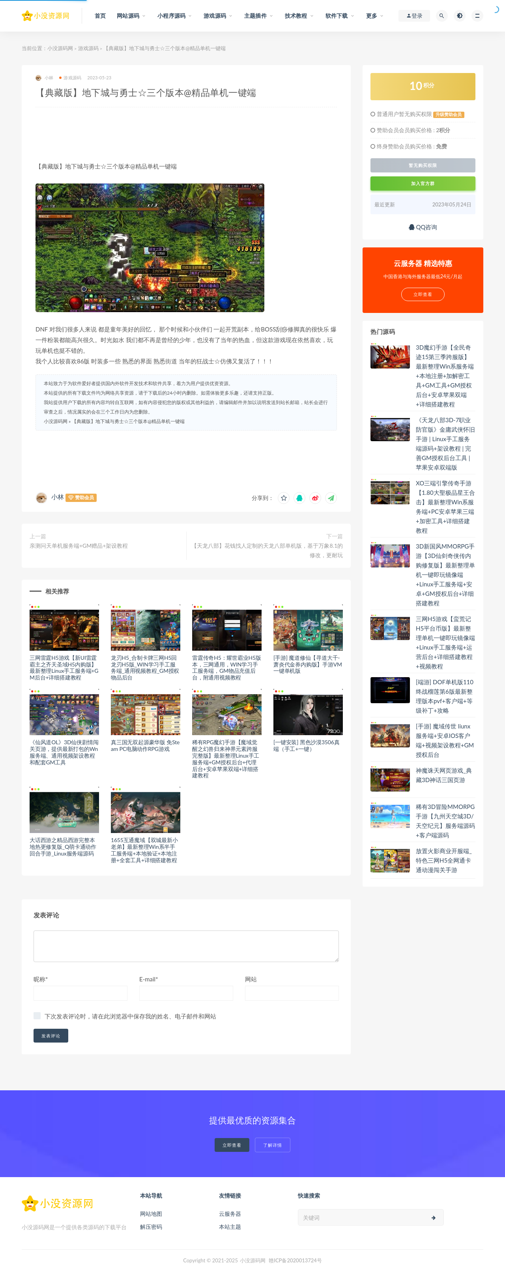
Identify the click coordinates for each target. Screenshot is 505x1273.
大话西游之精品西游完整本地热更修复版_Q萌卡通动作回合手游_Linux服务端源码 (63, 847)
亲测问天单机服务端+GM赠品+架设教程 (79, 545)
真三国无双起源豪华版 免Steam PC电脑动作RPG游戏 (145, 745)
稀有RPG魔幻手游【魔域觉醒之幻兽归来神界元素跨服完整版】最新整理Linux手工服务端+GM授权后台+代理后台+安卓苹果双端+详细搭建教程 (225, 759)
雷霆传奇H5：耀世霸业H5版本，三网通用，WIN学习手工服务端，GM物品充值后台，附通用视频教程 (226, 667)
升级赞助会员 (449, 114)
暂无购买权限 (423, 165)
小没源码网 (60, 48)
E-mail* (148, 979)
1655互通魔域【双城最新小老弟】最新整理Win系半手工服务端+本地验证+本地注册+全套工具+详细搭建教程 (144, 850)
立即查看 (232, 1145)
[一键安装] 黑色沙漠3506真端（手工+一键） (306, 745)
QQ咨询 (423, 226)
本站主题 (230, 1226)
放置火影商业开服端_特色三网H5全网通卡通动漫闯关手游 (444, 860)
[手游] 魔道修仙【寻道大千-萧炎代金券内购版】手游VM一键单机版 (307, 664)
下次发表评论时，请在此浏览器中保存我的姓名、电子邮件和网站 (130, 1016)
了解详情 (272, 1145)
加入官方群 (423, 183)
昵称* (41, 979)
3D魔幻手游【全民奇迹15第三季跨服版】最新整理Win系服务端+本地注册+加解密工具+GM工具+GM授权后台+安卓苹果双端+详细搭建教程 (445, 376)
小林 (44, 78)
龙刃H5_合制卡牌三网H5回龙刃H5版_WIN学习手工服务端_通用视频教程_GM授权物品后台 (145, 667)
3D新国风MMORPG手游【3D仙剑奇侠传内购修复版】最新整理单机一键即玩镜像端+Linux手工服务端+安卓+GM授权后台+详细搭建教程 (445, 575)
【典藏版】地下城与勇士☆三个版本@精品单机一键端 (128, 421)
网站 (251, 979)
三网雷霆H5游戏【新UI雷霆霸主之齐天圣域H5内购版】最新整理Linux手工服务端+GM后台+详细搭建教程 (64, 667)
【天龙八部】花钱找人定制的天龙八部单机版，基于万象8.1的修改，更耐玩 (267, 550)
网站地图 (151, 1213)
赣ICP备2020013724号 (295, 1260)
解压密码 (151, 1226)
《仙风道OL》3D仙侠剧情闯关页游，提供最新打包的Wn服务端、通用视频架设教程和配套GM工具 (64, 752)
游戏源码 (88, 48)
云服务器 (230, 1213)
